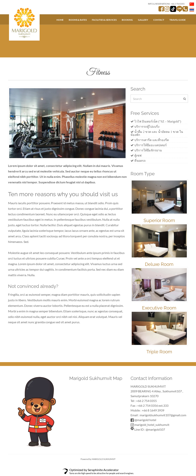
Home (60, 19)
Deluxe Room (159, 264)
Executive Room (159, 308)
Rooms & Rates (78, 19)
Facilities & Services (104, 19)
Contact (158, 19)
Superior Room (159, 220)
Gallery (143, 19)
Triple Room (159, 351)
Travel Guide (177, 19)
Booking (127, 19)
